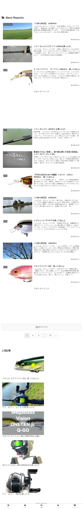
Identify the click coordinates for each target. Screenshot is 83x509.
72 (50, 335)
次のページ (42, 327)
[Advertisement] (41, 108)
